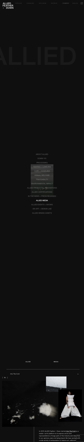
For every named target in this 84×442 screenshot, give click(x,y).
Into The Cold (14, 315)
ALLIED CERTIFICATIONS (42, 133)
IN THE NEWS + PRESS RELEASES (42, 137)
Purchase (18, 2)
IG (82, 2)
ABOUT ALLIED (42, 95)
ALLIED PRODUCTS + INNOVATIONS (42, 129)
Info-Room (42, 2)
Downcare (30, 2)
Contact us (42, 411)
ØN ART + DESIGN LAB (42, 150)
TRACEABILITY (42, 121)
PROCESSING (42, 104)
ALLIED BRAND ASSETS (42, 154)
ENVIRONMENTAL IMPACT (42, 125)
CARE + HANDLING (42, 112)
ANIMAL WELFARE (42, 117)
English (75, 2)
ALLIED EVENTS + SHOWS (42, 146)
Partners (54, 2)
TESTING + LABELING (42, 108)
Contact (66, 2)
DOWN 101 (42, 100)
